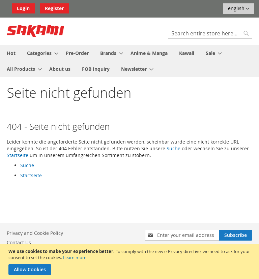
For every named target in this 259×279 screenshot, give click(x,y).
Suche (173, 148)
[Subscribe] (235, 235)
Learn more (74, 257)
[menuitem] (11, 53)
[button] (238, 8)
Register (54, 8)
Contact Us (19, 242)
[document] (130, 261)
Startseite (17, 155)
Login (23, 8)
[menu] (129, 61)
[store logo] (35, 31)
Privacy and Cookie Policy (35, 233)
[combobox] (210, 33)
